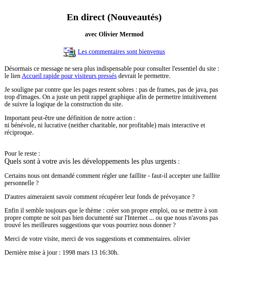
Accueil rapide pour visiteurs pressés (69, 75)
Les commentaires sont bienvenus (121, 51)
